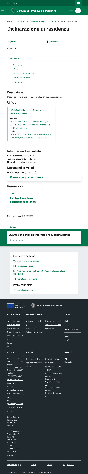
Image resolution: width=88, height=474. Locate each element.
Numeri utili (11, 455)
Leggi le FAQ (50, 379)
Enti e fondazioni (13, 328)
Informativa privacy (52, 359)
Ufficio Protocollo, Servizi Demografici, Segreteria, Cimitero (27, 112)
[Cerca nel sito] (77, 10)
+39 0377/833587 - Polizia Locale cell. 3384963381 (15, 380)
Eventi (66, 340)
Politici (9, 343)
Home (9, 21)
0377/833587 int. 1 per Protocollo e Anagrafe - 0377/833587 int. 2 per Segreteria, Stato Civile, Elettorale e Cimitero (30, 124)
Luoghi (66, 336)
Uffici (9, 346)
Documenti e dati (37, 21)
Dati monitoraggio (14, 464)
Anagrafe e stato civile (34, 323)
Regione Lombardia (13, 3)
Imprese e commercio (53, 321)
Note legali (49, 362)
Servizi (13, 193)
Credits (49, 464)
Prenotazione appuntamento (53, 389)
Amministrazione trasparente (53, 374)
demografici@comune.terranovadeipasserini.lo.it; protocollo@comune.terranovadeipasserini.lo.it (31, 136)
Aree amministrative (15, 321)
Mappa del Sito (68, 464)
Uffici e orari (11, 451)
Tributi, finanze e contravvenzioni (53, 326)
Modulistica (51, 21)
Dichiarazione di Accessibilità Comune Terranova (34, 363)
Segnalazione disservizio (53, 383)
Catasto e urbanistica (34, 332)
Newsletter (68, 362)
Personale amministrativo (15, 337)
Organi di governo (14, 332)
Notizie (67, 321)
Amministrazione (21, 21)
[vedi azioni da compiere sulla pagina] (51, 41)
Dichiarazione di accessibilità (53, 368)
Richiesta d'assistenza (53, 394)
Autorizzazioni (31, 328)
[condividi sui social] (13, 41)
